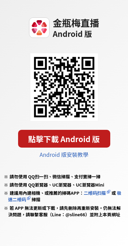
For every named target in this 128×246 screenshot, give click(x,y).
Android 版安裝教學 (64, 154)
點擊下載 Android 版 (64, 138)
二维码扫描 (95, 193)
